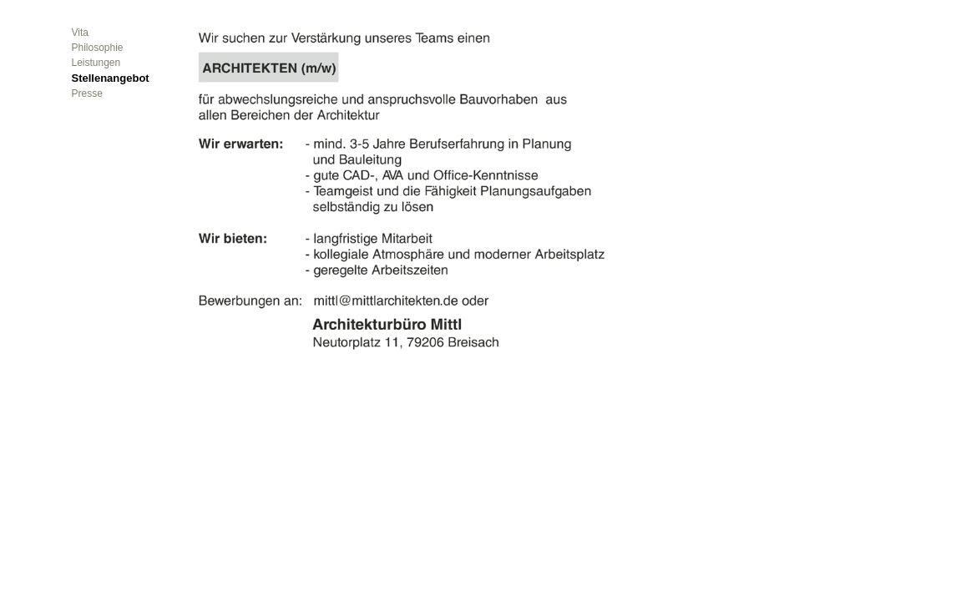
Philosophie (98, 47)
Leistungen (96, 62)
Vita (80, 32)
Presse (87, 93)
